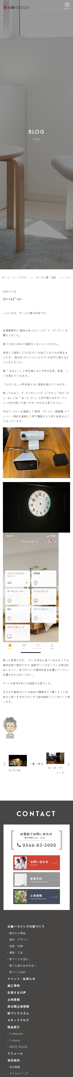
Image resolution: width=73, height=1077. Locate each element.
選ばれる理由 (17, 933)
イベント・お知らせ (21, 979)
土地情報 (13, 999)
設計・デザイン (18, 939)
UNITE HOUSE (18, 1047)
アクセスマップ (18, 1073)
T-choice (14, 1040)
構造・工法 (16, 952)
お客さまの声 (16, 992)
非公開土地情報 (18, 1006)
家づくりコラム (18, 1013)
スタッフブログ (18, 1020)
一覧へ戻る (36, 764)
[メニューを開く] (67, 6)
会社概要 (14, 1067)
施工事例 (13, 985)
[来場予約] (36, 879)
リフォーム (15, 1053)
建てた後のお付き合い (23, 965)
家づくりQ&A (17, 972)
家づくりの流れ (18, 959)
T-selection (16, 1033)
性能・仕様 (16, 946)
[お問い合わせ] (36, 862)
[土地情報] (36, 896)
